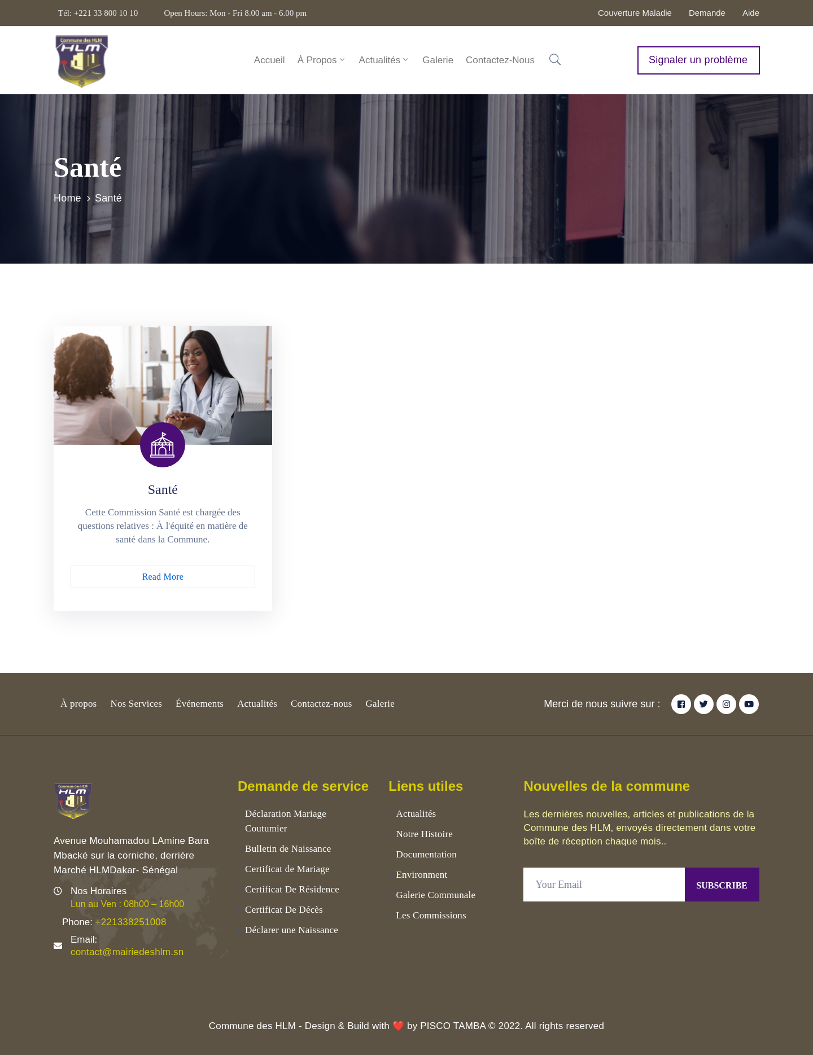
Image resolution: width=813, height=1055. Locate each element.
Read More (162, 576)
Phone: (114, 922)
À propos (78, 703)
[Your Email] (604, 884)
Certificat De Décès (284, 909)
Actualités (384, 59)
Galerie (437, 60)
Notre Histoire (424, 834)
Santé (163, 489)
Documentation (426, 854)
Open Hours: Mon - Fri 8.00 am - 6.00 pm (235, 12)
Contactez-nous (500, 60)
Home (67, 198)
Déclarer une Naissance (291, 930)
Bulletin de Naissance (288, 848)
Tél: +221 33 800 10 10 (98, 12)
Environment (422, 874)
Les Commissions (431, 915)
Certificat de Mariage (287, 869)
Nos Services (136, 703)
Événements (200, 703)
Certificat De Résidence (292, 889)
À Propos (322, 59)
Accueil (269, 60)
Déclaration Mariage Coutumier (285, 821)
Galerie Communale (436, 895)
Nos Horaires (98, 891)
